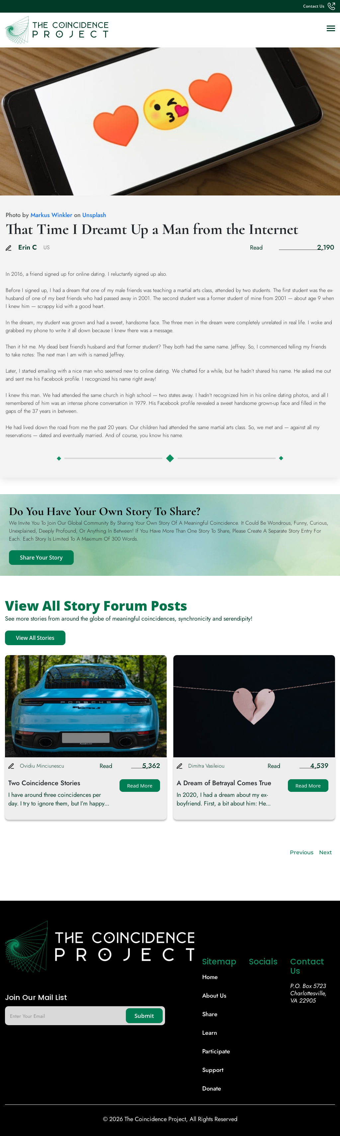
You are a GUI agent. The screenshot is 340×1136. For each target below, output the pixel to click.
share (209, 1014)
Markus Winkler (51, 215)
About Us (214, 995)
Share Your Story (41, 557)
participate (216, 1051)
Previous (301, 852)
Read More (139, 785)
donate (211, 1088)
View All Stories (35, 638)
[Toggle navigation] (331, 29)
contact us (313, 6)
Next (325, 852)
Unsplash (94, 215)
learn (209, 1032)
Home (210, 977)
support (212, 1070)
